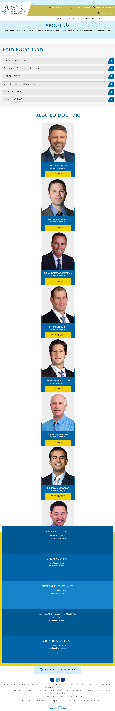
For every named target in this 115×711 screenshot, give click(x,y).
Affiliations (12, 92)
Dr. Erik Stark (23, 701)
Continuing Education (21, 84)
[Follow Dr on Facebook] (52, 680)
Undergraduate (15, 61)
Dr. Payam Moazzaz (58, 489)
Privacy (21, 684)
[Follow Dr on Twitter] (58, 680)
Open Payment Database (57, 687)
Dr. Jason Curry (58, 328)
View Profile (58, 174)
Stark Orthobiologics (87, 701)
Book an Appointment (80, 7)
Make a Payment (104, 13)
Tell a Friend (78, 684)
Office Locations (57, 7)
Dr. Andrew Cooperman (58, 274)
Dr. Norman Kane (58, 435)
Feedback (65, 684)
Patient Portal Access (103, 7)
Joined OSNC (13, 99)
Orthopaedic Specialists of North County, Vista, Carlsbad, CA (32, 30)
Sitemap (31, 684)
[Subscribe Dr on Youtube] (63, 680)
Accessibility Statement (99, 684)
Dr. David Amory (58, 167)
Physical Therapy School (22, 68)
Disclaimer (9, 684)
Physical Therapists (84, 30)
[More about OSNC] (13, 9)
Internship (12, 76)
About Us (67, 30)
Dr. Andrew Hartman (58, 382)
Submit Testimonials (48, 684)
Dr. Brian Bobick (58, 220)
